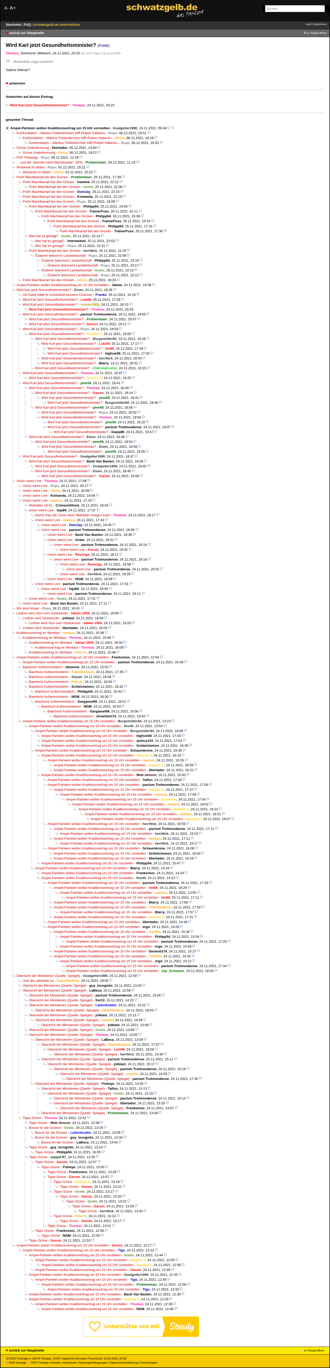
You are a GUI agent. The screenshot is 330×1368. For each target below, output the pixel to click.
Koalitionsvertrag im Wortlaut (38, 633)
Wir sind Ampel (27, 608)
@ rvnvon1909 (111, 53)
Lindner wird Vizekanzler (41, 618)
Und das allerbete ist (38, 981)
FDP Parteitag (27, 157)
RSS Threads (38, 1362)
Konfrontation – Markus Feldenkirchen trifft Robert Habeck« (61, 133)
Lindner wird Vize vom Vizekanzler (42, 613)
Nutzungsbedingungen (93, 1362)
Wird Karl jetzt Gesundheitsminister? (43, 290)
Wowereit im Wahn (30, 167)
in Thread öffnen (317, 33)
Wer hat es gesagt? (43, 236)
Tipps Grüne (32, 1118)
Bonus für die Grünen (45, 1128)
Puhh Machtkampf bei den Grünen (42, 177)
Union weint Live (28, 481)
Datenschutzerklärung (123, 1362)
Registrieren (320, 24)
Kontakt (55, 1362)
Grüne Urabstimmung (32, 148)
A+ (13, 8)
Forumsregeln (148, 1362)
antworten (17, 83)
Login (308, 24)
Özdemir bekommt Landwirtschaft (60, 255)
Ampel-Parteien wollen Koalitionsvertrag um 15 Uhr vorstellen (60, 128)
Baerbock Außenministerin (42, 667)
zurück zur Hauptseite (26, 33)
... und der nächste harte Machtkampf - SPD (49, 162)
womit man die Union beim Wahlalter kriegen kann (72, 515)
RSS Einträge (16, 1362)
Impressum (70, 1362)
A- (6, 8)
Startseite (14, 25)
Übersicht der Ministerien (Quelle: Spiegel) (48, 976)
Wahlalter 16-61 (41, 505)
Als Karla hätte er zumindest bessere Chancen (58, 295)
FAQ (28, 25)
